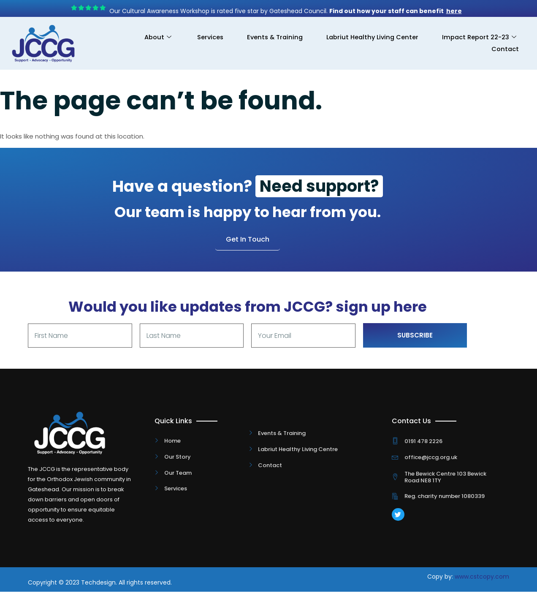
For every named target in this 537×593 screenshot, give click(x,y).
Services (198, 37)
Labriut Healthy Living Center (367, 37)
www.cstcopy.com (482, 578)
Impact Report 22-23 (478, 38)
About (143, 38)
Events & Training (266, 37)
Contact (504, 49)
